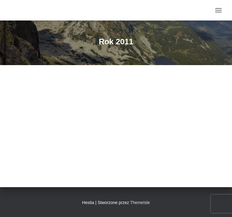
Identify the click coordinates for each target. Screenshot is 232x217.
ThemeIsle (140, 202)
